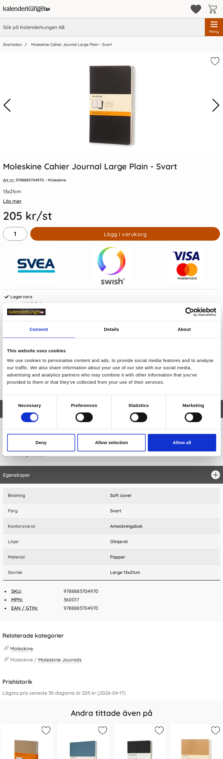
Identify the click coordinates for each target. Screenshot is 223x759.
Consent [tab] (39, 329)
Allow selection (111, 442)
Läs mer (12, 201)
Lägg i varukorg (125, 234)
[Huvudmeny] (214, 27)
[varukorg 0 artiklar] (214, 9)
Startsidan (12, 44)
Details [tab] (111, 329)
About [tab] (184, 329)
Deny (41, 442)
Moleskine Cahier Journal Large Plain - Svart (71, 44)
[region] (111, 475)
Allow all (182, 442)
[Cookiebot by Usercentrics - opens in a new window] (189, 311)
